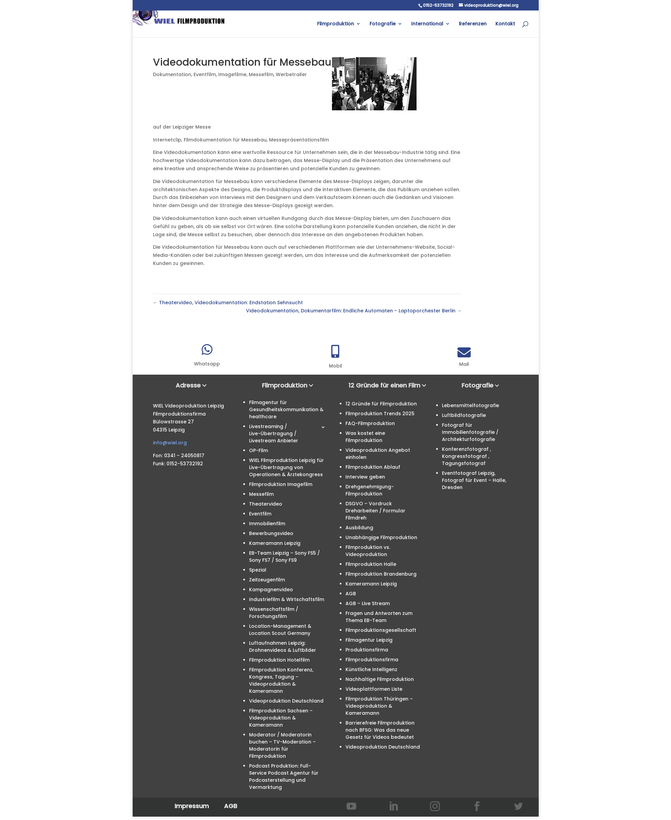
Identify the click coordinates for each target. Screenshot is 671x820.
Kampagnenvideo (271, 589)
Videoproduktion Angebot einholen (377, 454)
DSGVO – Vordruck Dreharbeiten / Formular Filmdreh (375, 510)
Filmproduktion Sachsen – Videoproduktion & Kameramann (281, 717)
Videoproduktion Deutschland (286, 700)
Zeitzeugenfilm (267, 579)
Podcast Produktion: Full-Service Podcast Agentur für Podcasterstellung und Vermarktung (283, 776)
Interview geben (365, 476)
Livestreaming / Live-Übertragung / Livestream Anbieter (273, 433)
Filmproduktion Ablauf (372, 467)
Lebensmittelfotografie (470, 405)
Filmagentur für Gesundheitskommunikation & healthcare (286, 409)
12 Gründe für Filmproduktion (381, 403)
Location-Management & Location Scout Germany (280, 630)
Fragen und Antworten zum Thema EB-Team (378, 617)
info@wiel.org (170, 442)
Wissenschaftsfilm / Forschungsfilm (273, 613)
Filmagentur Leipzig (369, 640)
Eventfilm (205, 74)
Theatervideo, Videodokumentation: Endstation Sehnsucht (228, 302)
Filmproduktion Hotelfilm (279, 660)
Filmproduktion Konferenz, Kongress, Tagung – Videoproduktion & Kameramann (281, 680)
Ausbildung (359, 527)
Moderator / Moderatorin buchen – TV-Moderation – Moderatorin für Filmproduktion (282, 745)
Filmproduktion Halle (370, 564)
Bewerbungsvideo (271, 533)
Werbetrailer (291, 74)
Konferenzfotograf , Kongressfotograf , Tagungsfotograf (466, 456)
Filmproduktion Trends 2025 (380, 413)
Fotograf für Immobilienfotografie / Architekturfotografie (470, 432)
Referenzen (473, 24)
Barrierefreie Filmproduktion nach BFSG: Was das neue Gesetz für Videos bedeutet (380, 729)
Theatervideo (265, 504)
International (427, 24)
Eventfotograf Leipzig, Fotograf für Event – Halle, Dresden (474, 480)
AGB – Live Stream (367, 603)
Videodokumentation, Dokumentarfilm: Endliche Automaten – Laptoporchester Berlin (354, 310)
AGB (350, 593)
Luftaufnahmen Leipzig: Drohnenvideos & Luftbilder (282, 646)
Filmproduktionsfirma (371, 659)
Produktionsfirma (366, 649)
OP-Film (258, 450)
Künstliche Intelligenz (371, 669)
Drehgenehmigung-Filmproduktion (369, 490)
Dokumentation (172, 74)
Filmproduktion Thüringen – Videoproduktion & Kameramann (379, 705)
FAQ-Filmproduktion (370, 423)
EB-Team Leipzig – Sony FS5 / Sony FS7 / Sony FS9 (284, 556)
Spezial (257, 570)
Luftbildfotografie (464, 415)
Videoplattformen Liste (373, 689)
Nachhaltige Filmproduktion (379, 679)
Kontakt (505, 24)
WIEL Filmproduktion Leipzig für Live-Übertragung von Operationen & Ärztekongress (286, 467)
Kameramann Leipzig (274, 543)
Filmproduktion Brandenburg (381, 574)
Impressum (192, 806)
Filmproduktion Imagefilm (280, 484)
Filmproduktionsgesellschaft (380, 630)
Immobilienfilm (267, 523)
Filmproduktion (335, 24)
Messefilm (261, 74)
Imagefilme (232, 74)
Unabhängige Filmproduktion (381, 537)
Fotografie (383, 24)
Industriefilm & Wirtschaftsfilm (286, 599)
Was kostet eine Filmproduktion (365, 437)
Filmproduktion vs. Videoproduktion (367, 551)
